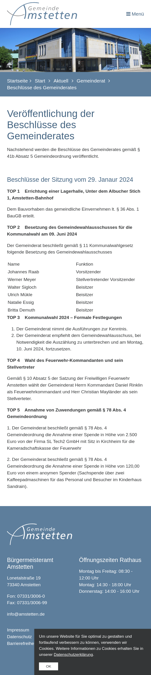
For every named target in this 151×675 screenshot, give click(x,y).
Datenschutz (19, 636)
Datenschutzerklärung (73, 654)
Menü (138, 14)
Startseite (17, 80)
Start (40, 80)
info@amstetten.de (26, 614)
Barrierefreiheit (21, 643)
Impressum (18, 629)
